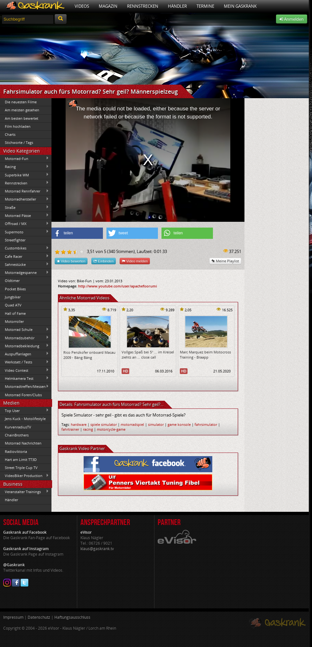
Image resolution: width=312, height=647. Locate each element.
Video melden (135, 260)
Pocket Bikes (15, 288)
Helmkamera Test (24, 378)
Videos (82, 6)
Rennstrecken (142, 6)
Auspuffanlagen (24, 353)
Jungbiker (13, 297)
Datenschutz (39, 617)
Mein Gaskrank (240, 6)
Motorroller (14, 321)
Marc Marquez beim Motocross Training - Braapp (205, 354)
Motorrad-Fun (24, 158)
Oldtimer (12, 280)
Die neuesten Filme (21, 101)
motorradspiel (132, 424)
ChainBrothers (17, 435)
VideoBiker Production (24, 475)
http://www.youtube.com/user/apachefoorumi (117, 286)
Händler (177, 6)
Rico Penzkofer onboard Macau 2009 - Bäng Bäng (89, 355)
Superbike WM (24, 174)
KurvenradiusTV (18, 427)
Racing (24, 166)
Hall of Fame (15, 313)
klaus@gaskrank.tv (97, 548)
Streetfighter (15, 240)
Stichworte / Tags (19, 142)
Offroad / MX (24, 223)
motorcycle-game (111, 429)
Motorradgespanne (24, 272)
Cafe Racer (24, 256)
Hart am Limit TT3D (21, 459)
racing (88, 429)
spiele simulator (103, 424)
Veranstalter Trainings (24, 491)
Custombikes (24, 248)
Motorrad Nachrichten (23, 443)
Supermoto (24, 231)
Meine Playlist (225, 260)
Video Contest (24, 370)
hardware (79, 424)
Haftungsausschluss (72, 617)
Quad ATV (13, 305)
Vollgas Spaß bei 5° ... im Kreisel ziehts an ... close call (148, 354)
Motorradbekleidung (24, 345)
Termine (205, 6)
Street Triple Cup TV (21, 467)
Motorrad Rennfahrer (24, 191)
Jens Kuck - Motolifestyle (25, 418)
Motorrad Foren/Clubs (23, 394)
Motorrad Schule (24, 329)
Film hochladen (18, 126)
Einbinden (104, 260)
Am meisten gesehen (22, 110)
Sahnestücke (24, 264)
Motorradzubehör (24, 337)
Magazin (108, 6)
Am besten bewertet (21, 118)
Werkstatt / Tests (24, 362)
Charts (10, 134)
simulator (156, 424)
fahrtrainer (70, 429)
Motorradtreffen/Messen (24, 386)
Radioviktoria (16, 451)
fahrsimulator (206, 424)
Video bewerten (71, 260)
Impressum (13, 617)
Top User (24, 410)
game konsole (179, 424)
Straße (24, 207)
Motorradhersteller (24, 199)
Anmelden (292, 19)
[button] (77, 233)
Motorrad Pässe (24, 215)
